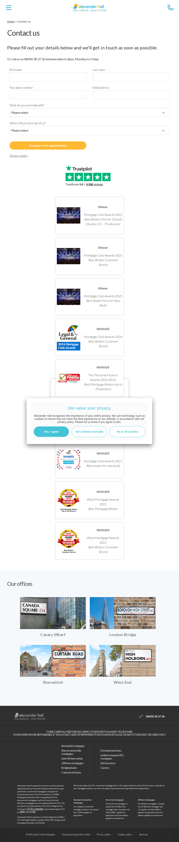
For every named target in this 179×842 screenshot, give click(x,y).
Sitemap (143, 834)
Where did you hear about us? (28, 123)
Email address (101, 87)
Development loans (111, 750)
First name (16, 69)
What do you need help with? (27, 105)
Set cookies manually (89, 431)
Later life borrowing (71, 758)
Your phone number (21, 87)
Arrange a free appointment (48, 145)
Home (10, 21)
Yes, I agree (51, 431)
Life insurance (107, 763)
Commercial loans (71, 772)
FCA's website (35, 808)
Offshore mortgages (72, 763)
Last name (99, 69)
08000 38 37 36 (34, 59)
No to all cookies (127, 431)
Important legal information (76, 834)
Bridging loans (69, 767)
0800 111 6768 (27, 812)
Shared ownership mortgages (71, 752)
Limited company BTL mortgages (112, 757)
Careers (104, 767)
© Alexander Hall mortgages (41, 834)
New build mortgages (73, 745)
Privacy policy (19, 155)
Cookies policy (125, 834)
